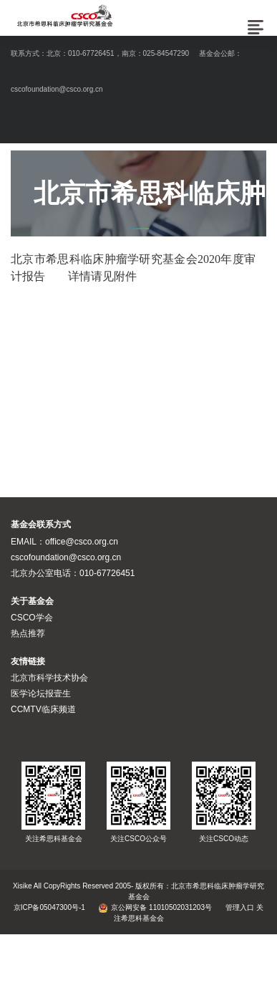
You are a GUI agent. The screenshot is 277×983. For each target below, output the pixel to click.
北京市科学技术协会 (49, 678)
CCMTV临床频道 (43, 709)
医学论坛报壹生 (41, 694)
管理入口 (239, 907)
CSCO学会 (32, 618)
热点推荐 (28, 633)
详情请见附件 (102, 276)
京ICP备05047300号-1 (49, 907)
